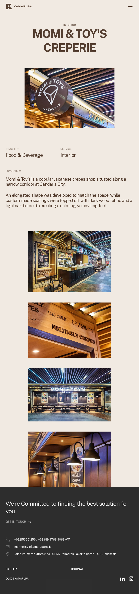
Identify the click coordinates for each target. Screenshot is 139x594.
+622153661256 (25, 533)
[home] (19, 6)
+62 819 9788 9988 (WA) (54, 533)
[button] (129, 6)
